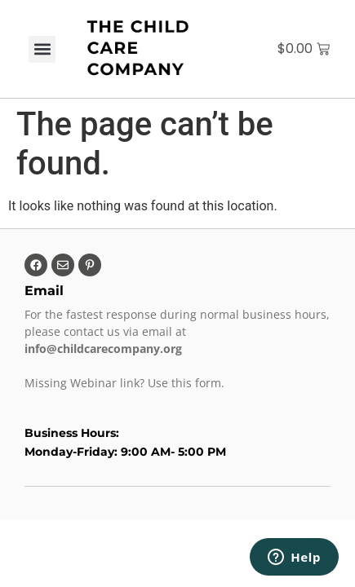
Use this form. (188, 383)
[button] (42, 49)
